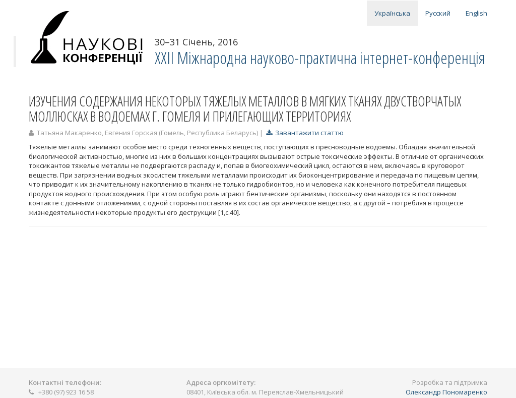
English (476, 13)
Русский (437, 13)
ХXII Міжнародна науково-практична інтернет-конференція (320, 57)
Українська (392, 13)
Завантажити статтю (305, 132)
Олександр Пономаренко (446, 391)
